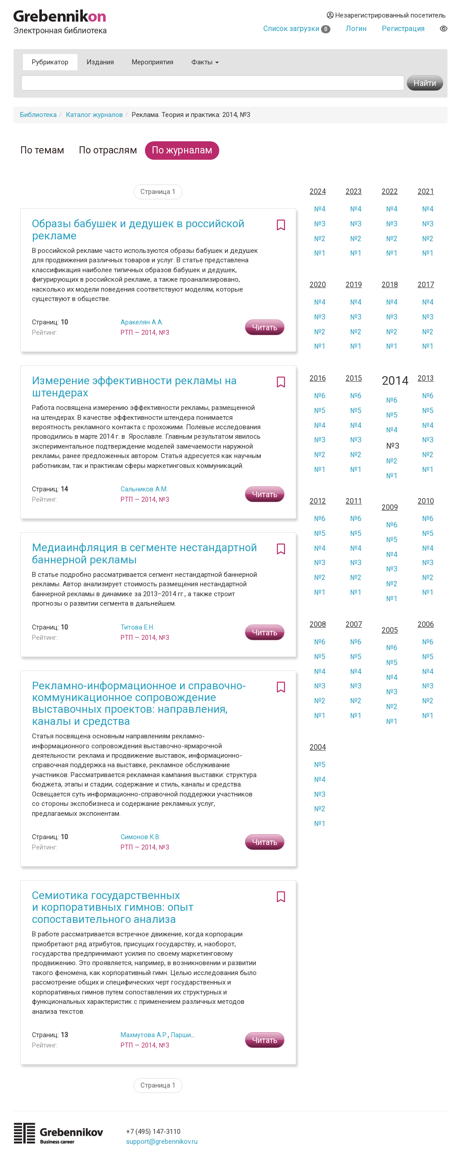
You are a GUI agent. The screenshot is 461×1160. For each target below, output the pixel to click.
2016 (318, 378)
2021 (426, 191)
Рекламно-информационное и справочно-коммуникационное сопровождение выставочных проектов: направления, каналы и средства (139, 703)
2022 (390, 191)
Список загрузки (296, 28)
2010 (426, 501)
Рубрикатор (50, 62)
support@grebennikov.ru (162, 1142)
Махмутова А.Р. (144, 1035)
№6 (319, 395)
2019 (354, 284)
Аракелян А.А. (142, 322)
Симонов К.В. (141, 837)
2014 (393, 381)
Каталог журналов (94, 115)
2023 (354, 191)
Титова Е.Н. (137, 627)
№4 (319, 209)
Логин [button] (356, 28)
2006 (426, 624)
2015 (354, 378)
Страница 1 (158, 192)
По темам (42, 150)
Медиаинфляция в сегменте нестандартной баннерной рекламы (144, 553)
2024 (318, 191)
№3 (319, 224)
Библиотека (38, 115)
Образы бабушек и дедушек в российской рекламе (138, 229)
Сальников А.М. (144, 489)
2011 (354, 501)
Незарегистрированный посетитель (386, 15)
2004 (318, 747)
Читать (264, 327)
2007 (354, 624)
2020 (318, 284)
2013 (426, 378)
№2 (319, 238)
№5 (319, 410)
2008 (318, 624)
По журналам (182, 150)
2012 (318, 501)
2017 (426, 284)
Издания (100, 62)
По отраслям (108, 150)
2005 (390, 630)
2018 (390, 284)
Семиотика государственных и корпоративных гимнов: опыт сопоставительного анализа (113, 907)
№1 (319, 253)
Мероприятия (152, 62)
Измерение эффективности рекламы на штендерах (134, 386)
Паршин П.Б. (189, 1035)
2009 (390, 507)
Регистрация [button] (403, 28)
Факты (205, 62)
